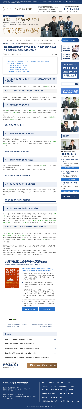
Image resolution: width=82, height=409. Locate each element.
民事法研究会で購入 (30, 309)
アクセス (56, 40)
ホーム (6, 40)
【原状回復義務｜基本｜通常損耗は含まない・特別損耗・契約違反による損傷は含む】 (27, 357)
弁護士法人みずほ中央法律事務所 (15, 383)
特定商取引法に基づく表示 (49, 401)
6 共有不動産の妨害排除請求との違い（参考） (18, 71)
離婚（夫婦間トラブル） (58, 390)
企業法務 (70, 390)
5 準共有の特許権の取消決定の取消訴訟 (16, 69)
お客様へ (19, 40)
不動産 (6, 43)
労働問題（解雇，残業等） (49, 393)
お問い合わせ (63, 386)
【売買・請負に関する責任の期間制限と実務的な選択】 (19, 339)
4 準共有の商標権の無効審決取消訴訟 (16, 67)
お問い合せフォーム (69, 40)
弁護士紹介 (27, 40)
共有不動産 (12, 43)
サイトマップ (75, 401)
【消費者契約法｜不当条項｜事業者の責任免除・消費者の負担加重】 (23, 348)
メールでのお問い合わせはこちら (44, 365)
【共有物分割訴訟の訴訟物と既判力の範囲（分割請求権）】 (20, 344)
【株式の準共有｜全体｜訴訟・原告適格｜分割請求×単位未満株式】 (43, 325)
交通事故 (70, 393)
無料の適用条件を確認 (20, 34)
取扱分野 (12, 40)
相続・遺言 (45, 390)
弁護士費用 (36, 40)
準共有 (17, 43)
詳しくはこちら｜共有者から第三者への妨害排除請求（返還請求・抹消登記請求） (26, 226)
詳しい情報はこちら (69, 196)
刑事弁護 (62, 393)
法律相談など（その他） (57, 397)
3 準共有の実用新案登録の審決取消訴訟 (16, 65)
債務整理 (44, 397)
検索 (77, 83)
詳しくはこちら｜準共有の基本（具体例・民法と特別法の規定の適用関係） (24, 91)
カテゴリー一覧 (64, 401)
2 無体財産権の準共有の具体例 (14, 63)
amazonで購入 (47, 309)
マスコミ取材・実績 (46, 40)
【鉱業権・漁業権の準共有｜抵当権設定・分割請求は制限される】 (18, 325)
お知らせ (51, 382)
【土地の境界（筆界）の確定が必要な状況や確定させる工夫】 (21, 353)
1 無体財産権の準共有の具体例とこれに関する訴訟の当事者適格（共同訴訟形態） (27, 61)
